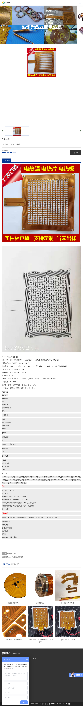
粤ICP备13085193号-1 (56, 704)
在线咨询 (75, 153)
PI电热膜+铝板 (12, 553)
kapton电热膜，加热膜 (15, 557)
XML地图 (68, 704)
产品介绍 (6, 160)
